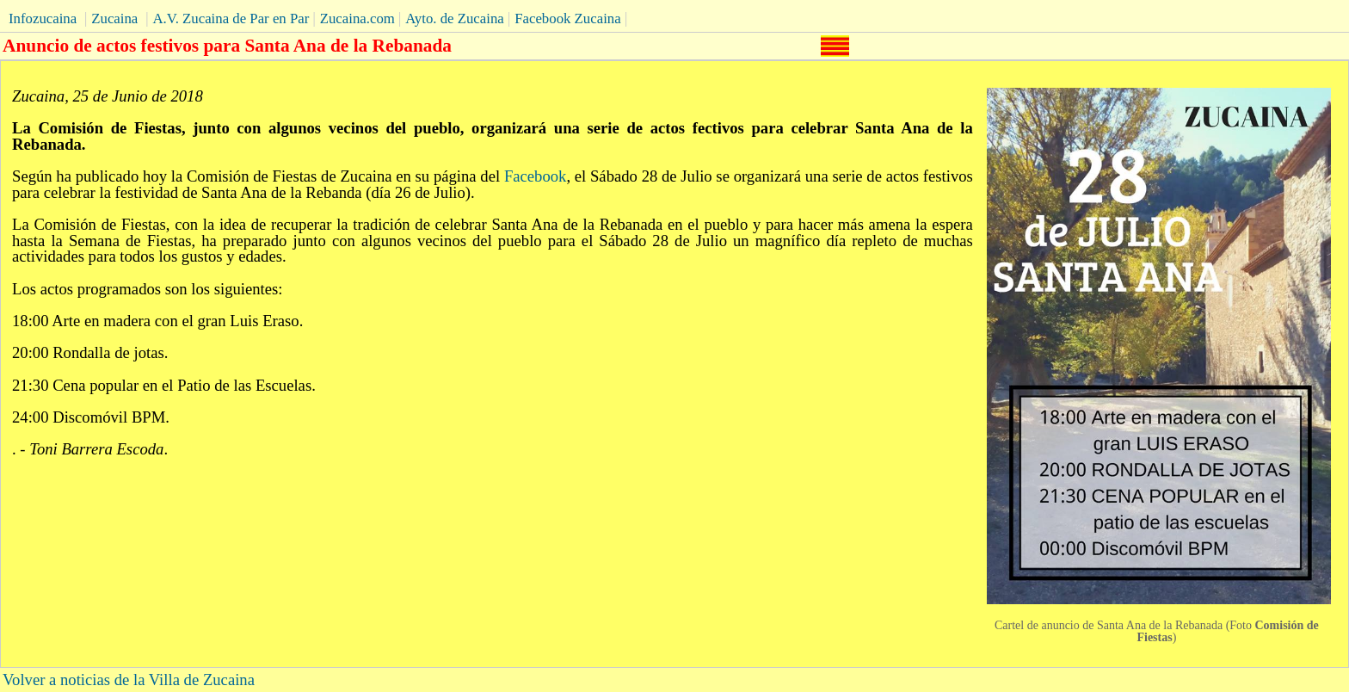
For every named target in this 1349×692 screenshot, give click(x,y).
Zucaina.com (357, 18)
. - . (90, 449)
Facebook (535, 176)
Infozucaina (43, 18)
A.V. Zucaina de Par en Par (230, 18)
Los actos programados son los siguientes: (147, 289)
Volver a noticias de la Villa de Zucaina (129, 679)
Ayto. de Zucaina (454, 18)
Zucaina (114, 18)
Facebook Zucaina (567, 18)
